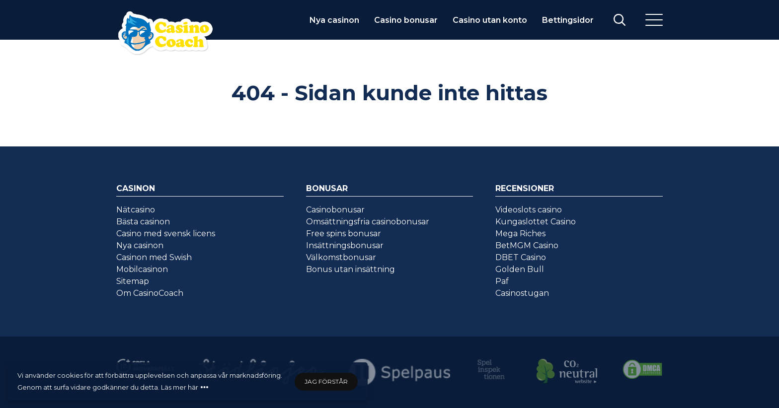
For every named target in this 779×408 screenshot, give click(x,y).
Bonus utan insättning (350, 269)
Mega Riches (520, 233)
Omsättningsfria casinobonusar (367, 221)
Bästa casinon (143, 221)
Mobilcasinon (142, 269)
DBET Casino (520, 257)
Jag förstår (326, 381)
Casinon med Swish (154, 257)
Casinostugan (522, 293)
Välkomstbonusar (341, 257)
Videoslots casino (528, 209)
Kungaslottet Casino (535, 221)
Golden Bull (519, 269)
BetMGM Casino (526, 245)
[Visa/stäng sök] (619, 20)
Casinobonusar (335, 209)
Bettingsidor (568, 20)
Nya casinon (334, 20)
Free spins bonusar (343, 233)
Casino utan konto (490, 20)
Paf (502, 281)
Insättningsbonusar (345, 245)
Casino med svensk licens (165, 233)
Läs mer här (179, 387)
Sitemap (132, 281)
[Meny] (654, 20)
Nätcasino (135, 209)
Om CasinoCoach (149, 293)
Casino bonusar (406, 20)
